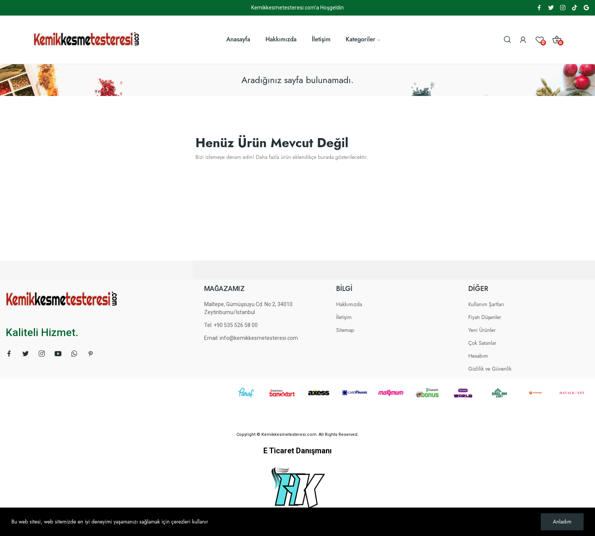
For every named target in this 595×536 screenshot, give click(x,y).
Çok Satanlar (482, 343)
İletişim (344, 317)
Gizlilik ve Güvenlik (490, 369)
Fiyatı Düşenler (484, 317)
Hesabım (478, 356)
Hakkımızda (349, 304)
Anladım (562, 521)
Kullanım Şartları (486, 304)
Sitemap (345, 330)
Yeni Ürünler (482, 330)
